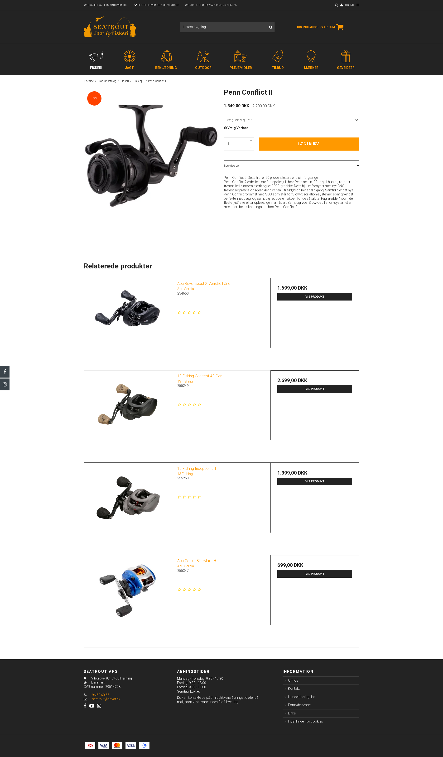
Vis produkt (314, 296)
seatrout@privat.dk (106, 699)
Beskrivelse (231, 165)
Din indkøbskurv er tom (321, 27)
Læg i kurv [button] (308, 144)
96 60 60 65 (96, 695)
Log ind (347, 5)
